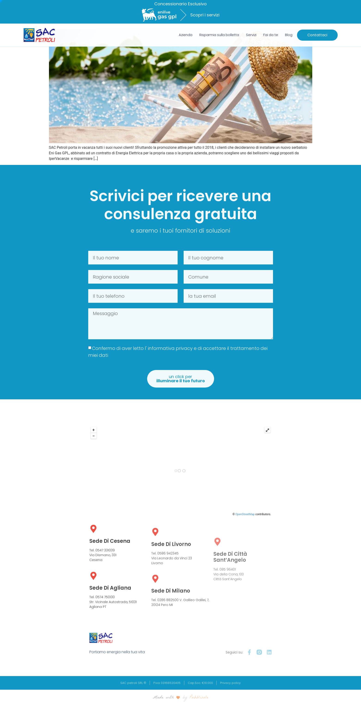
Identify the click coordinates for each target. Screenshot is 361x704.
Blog (288, 34)
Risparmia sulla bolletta (219, 34)
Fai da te (270, 34)
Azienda (185, 34)
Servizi (251, 34)
